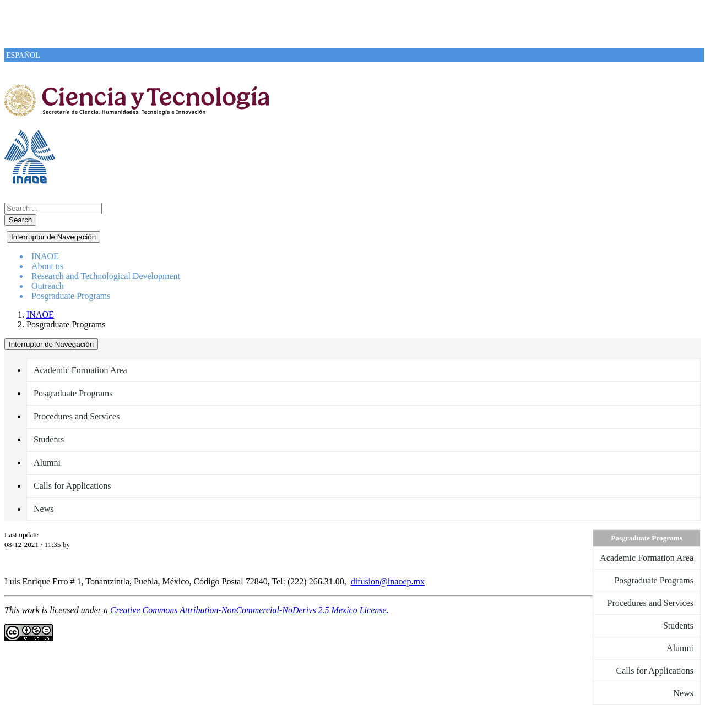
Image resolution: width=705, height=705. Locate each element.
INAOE (40, 314)
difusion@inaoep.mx (388, 581)
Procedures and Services (77, 416)
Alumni (47, 462)
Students (49, 439)
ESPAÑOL (23, 55)
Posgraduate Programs (71, 295)
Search (20, 220)
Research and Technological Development (105, 276)
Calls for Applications (72, 485)
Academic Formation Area (80, 370)
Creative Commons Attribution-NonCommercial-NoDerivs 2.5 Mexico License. (249, 610)
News (43, 508)
